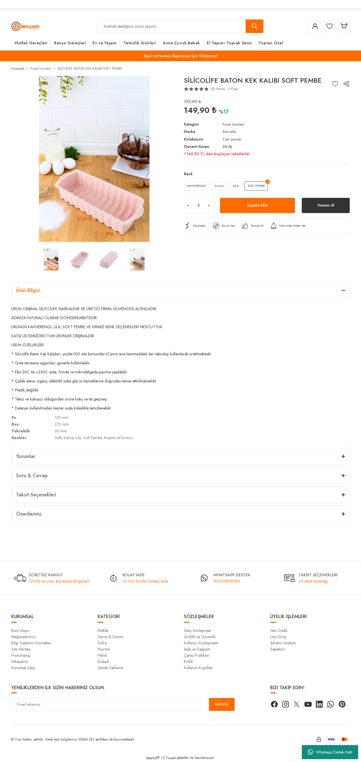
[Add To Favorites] (335, 83)
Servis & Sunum (111, 637)
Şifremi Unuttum (283, 643)
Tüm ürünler (233, 139)
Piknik (102, 655)
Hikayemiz (19, 661)
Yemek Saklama (110, 668)
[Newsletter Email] (123, 704)
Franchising (20, 655)
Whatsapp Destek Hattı (330, 752)
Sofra (102, 643)
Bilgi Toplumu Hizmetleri (31, 643)
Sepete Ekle (257, 207)
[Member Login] (308, 26)
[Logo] (25, 26)
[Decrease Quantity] (188, 207)
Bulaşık (103, 661)
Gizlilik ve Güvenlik (199, 637)
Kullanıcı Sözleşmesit (201, 643)
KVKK (188, 661)
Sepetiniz (277, 649)
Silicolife (229, 131)
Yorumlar (25, 456)
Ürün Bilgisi (28, 290)
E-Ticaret (169, 758)
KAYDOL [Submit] (222, 704)
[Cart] (342, 26)
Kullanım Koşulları (198, 668)
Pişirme (104, 649)
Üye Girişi (278, 637)
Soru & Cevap (32, 475)
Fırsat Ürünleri (234, 124)
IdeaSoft (153, 758)
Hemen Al (326, 207)
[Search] (180, 26)
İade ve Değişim (197, 649)
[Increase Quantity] (209, 207)
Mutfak (103, 630)
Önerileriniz (28, 514)
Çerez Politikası (196, 655)
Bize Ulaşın (20, 630)
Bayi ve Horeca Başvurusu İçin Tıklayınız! (180, 56)
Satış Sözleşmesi (197, 630)
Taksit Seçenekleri (36, 494)
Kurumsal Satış (23, 668)
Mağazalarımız (23, 637)
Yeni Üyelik (278, 630)
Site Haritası (20, 649)
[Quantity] (198, 207)
